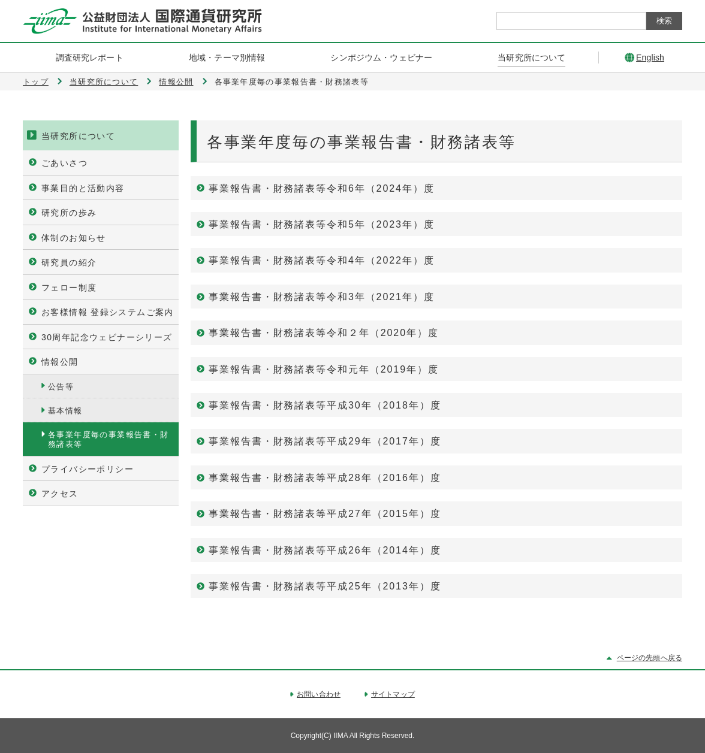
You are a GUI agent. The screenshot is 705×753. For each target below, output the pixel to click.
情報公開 (176, 81)
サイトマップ (393, 694)
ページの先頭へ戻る (649, 658)
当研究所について (104, 81)
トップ (36, 81)
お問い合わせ (319, 694)
